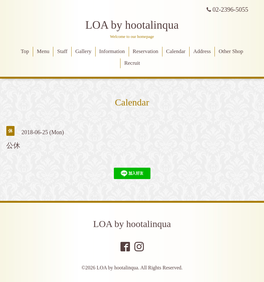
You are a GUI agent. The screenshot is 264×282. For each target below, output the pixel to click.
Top (25, 51)
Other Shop (231, 51)
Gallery (83, 51)
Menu (43, 51)
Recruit (132, 63)
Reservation (145, 51)
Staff (62, 51)
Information (112, 51)
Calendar (175, 51)
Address (202, 51)
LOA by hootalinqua (132, 25)
